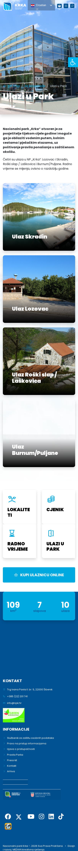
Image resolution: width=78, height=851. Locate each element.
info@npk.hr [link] (14, 703)
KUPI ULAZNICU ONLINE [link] (39, 575)
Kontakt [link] (11, 765)
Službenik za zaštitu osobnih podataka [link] (30, 738)
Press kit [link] (12, 760)
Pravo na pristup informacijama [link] (26, 743)
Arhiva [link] (11, 771)
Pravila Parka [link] (15, 754)
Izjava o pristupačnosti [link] (21, 749)
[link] (73, 62)
